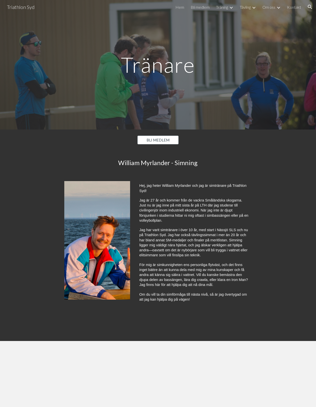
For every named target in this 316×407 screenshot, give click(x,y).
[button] (310, 7)
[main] (158, 64)
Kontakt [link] (294, 7)
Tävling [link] (245, 7)
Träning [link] (222, 7)
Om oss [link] (268, 7)
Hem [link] (179, 7)
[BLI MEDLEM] (158, 140)
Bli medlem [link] (200, 7)
